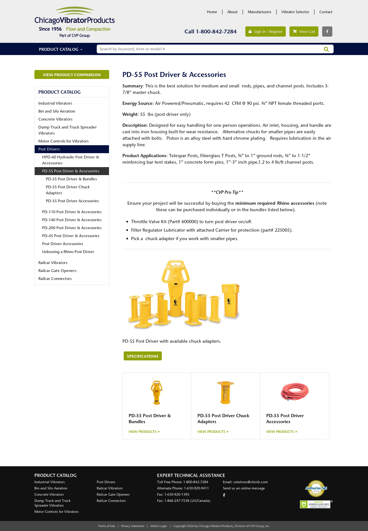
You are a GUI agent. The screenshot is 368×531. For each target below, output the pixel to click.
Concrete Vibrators (55, 119)
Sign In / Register (265, 31)
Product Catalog (59, 49)
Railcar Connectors (55, 278)
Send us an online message (244, 488)
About (232, 11)
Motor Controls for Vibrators (63, 141)
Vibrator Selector (295, 11)
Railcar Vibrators (52, 262)
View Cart (304, 31)
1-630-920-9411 (196, 488)
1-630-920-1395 (176, 494)
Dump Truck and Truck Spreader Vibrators (67, 130)
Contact (325, 11)
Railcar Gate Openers (57, 270)
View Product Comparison (72, 74)
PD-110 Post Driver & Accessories (71, 211)
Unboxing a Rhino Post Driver (68, 251)
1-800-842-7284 (216, 31)
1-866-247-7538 (176, 500)
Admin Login (158, 526)
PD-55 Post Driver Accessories (72, 200)
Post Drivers (49, 149)
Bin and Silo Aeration (56, 111)
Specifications (143, 356)
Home (212, 11)
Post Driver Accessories (62, 243)
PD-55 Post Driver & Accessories (70, 171)
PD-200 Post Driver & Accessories (71, 227)
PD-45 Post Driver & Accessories (70, 235)
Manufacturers (259, 11)
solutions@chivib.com (250, 482)
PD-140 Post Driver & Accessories (71, 219)
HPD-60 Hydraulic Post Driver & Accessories (70, 160)
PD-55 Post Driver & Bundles (71, 179)
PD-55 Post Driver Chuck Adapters (68, 190)
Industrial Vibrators (55, 103)
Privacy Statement (132, 526)
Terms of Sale (106, 526)
